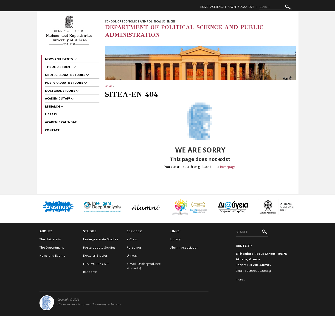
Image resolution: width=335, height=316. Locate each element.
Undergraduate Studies (65, 75)
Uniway (132, 255)
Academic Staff (58, 98)
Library (51, 114)
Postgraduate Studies (64, 82)
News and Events (59, 59)
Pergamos (134, 247)
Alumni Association (184, 247)
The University (50, 239)
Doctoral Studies (60, 91)
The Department (59, 67)
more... (241, 279)
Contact (52, 130)
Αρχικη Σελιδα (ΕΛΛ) (241, 7)
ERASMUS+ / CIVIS (96, 264)
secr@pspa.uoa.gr (258, 271)
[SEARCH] (275, 6)
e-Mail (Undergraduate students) (144, 266)
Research (53, 106)
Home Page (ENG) (211, 7)
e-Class (132, 239)
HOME (109, 86)
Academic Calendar (61, 122)
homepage (228, 166)
